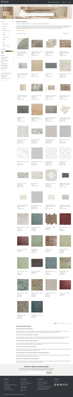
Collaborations (41, 384)
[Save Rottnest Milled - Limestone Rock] (32, 234)
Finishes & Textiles (45, 5)
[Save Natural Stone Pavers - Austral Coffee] (60, 256)
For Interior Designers (26, 383)
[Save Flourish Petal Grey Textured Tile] (60, 146)
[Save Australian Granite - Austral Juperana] (32, 278)
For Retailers (24, 381)
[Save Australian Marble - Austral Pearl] (18, 212)
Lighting (33, 5)
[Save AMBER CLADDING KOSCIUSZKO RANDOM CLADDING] (60, 37)
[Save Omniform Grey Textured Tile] (60, 124)
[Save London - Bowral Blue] (32, 256)
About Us (6, 381)
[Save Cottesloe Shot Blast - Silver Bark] (32, 212)
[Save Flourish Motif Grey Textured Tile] (46, 146)
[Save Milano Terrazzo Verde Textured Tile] (32, 124)
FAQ (22, 391)
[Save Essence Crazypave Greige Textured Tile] (60, 59)
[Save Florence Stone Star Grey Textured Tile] (46, 168)
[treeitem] (7, 24)
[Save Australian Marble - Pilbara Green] (18, 278)
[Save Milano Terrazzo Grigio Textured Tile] (18, 168)
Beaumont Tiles (7, 57)
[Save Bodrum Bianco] (32, 168)
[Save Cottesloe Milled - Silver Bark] (46, 256)
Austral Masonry (7, 67)
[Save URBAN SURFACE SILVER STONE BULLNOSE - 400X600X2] (60, 80)
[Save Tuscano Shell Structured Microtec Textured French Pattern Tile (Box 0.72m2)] (60, 102)
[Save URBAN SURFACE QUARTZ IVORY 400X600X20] (46, 80)
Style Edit (64, 5)
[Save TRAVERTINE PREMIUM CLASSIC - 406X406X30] (18, 80)
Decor (19, 5)
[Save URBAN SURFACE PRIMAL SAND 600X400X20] (18, 190)
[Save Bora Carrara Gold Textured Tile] (18, 146)
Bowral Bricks (7, 65)
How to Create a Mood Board (44, 386)
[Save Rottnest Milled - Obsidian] (32, 300)
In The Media (7, 386)
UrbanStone (7, 59)
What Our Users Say (42, 381)
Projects (59, 5)
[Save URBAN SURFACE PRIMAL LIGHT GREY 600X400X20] (60, 190)
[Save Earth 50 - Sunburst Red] (18, 234)
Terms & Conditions (8, 389)
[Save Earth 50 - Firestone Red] (60, 278)
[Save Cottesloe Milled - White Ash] (18, 256)
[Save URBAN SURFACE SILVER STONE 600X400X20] (32, 37)
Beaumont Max (7, 60)
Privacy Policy (7, 388)
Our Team (6, 383)
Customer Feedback (42, 383)
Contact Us (57, 381)
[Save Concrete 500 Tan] (32, 59)
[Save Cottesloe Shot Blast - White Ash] (60, 234)
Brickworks (3, 76)
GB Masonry (7, 68)
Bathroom (3, 5)
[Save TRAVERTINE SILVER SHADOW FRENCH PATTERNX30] (46, 37)
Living (37, 5)
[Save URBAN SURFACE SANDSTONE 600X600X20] (32, 102)
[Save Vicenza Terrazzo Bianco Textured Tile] (18, 124)
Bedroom (7, 5)
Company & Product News (10, 384)
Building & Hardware (14, 5)
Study (40, 5)
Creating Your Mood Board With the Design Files (43, 388)
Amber (7, 62)
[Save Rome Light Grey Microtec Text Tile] (32, 146)
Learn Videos (24, 389)
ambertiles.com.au (5, 78)
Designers (69, 5)
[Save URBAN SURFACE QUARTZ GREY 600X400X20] (46, 102)
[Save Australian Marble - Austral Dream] (46, 278)
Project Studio (24, 384)
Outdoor (22, 5)
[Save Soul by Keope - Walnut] (46, 212)
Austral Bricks (7, 63)
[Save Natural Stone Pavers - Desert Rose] (18, 300)
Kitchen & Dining (28, 5)
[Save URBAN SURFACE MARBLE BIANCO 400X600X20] (18, 59)
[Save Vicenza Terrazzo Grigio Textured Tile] (32, 190)
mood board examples (34, 361)
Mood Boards (54, 5)
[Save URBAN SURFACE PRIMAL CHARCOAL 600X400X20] (60, 168)
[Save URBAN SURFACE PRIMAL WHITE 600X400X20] (46, 190)
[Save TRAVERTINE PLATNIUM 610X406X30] (32, 80)
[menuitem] (69, 2)
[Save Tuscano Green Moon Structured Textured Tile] (18, 37)
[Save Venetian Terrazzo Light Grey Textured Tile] (46, 124)
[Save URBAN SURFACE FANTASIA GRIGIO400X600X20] (18, 102)
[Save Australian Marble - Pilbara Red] (60, 212)
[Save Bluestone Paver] (46, 59)
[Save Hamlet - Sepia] (46, 234)
